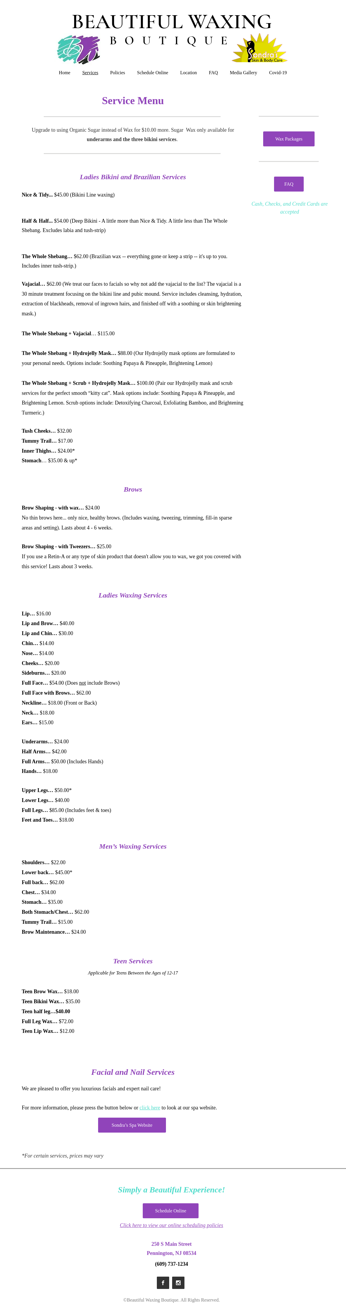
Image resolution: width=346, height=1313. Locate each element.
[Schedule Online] (171, 1210)
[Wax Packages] (289, 138)
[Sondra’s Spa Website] (132, 1125)
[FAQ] (289, 184)
